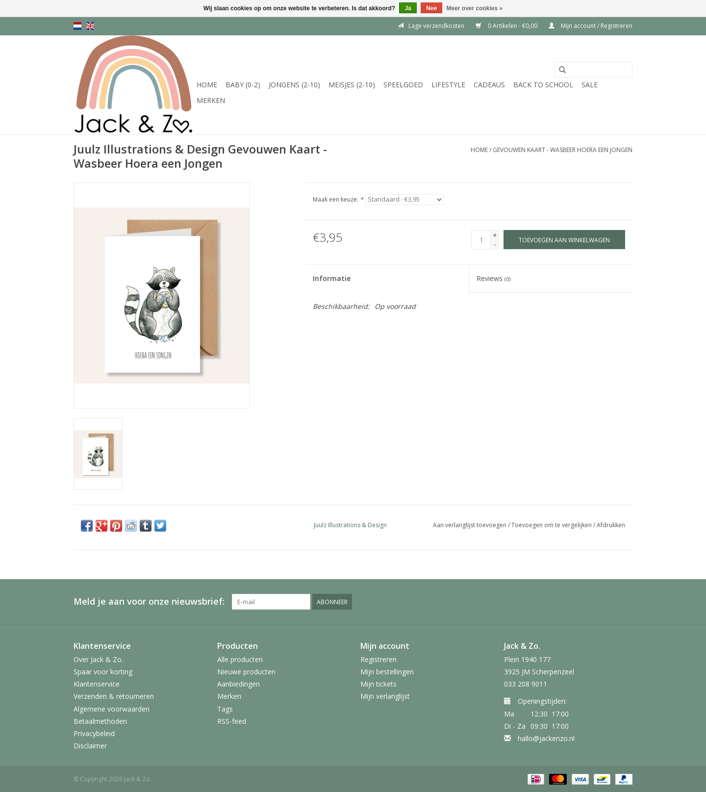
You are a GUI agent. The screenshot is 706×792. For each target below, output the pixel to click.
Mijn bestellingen (387, 671)
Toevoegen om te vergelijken (552, 525)
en (90, 26)
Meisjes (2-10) (351, 84)
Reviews (493, 278)
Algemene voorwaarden (112, 709)
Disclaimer (90, 745)
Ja (407, 8)
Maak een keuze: (338, 199)
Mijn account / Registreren (590, 26)
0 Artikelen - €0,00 (507, 26)
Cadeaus (489, 84)
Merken (211, 100)
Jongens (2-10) (294, 84)
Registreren (378, 659)
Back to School (543, 84)
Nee (431, 8)
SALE (589, 84)
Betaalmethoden (100, 721)
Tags (225, 709)
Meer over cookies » (475, 8)
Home (207, 84)
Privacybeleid (94, 733)
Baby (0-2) (243, 84)
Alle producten (240, 659)
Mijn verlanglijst (385, 696)
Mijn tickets (378, 684)
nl (77, 26)
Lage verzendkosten (431, 26)
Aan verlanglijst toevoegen (469, 525)
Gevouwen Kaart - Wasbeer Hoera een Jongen (562, 150)
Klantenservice (97, 684)
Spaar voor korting (103, 671)
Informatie (332, 278)
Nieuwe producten (246, 671)
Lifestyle (448, 84)
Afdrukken (611, 525)
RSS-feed (231, 721)
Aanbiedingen (238, 684)
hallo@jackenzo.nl (546, 738)
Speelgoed (403, 84)
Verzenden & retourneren (114, 696)
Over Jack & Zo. (98, 659)
